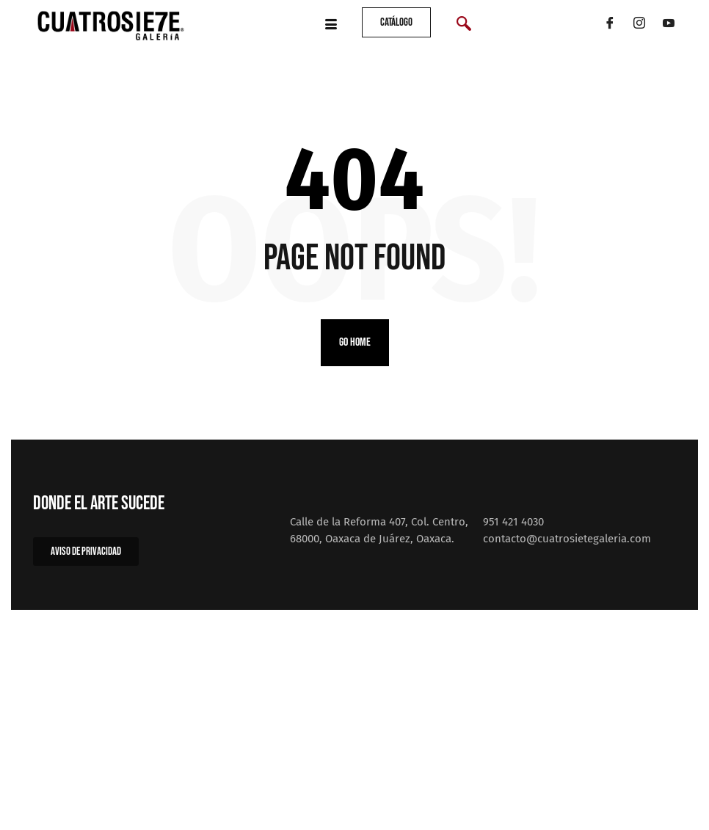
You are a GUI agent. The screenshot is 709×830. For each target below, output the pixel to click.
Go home (355, 342)
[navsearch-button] (464, 25)
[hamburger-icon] (330, 25)
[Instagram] (639, 26)
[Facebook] (610, 26)
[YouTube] (669, 26)
